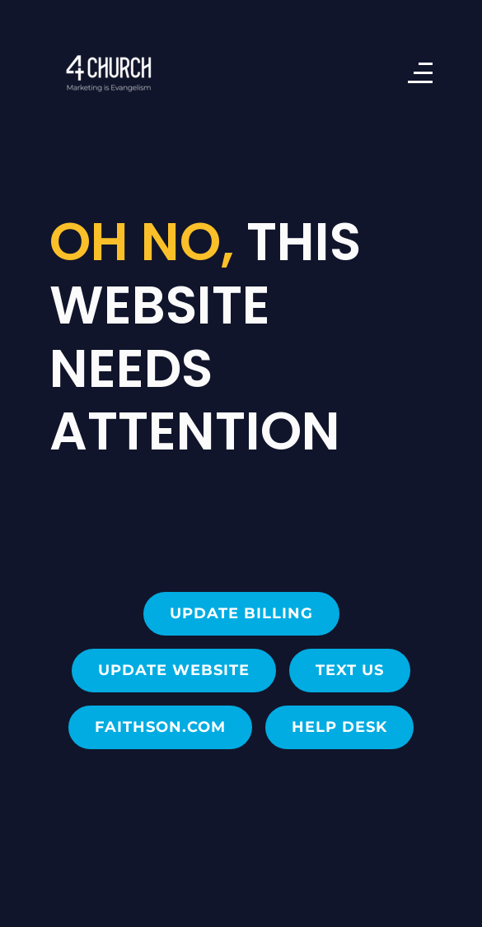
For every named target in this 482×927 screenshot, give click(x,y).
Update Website (174, 670)
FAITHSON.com (160, 727)
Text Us (350, 670)
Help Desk (339, 727)
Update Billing (241, 613)
